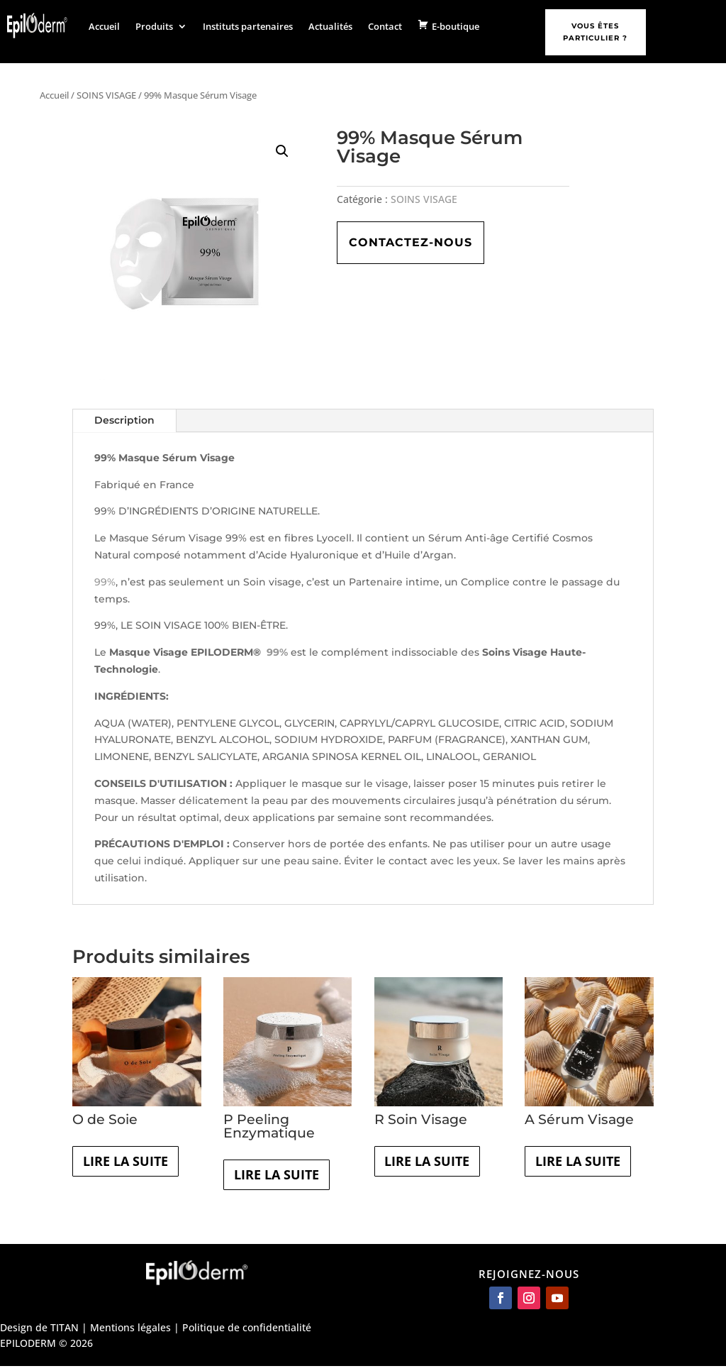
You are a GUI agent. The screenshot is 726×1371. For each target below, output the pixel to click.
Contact (385, 26)
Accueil (104, 26)
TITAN (64, 1331)
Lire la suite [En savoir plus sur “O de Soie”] (134, 1164)
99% (105, 582)
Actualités (330, 26)
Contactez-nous (410, 242)
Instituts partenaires (248, 26)
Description (124, 420)
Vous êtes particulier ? (595, 32)
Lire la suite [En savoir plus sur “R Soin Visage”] (436, 1164)
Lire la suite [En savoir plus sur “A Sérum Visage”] (587, 1164)
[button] (282, 151)
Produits (154, 26)
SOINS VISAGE (106, 95)
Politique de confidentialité (246, 1331)
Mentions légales (130, 1331)
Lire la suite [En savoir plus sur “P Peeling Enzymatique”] (285, 1177)
